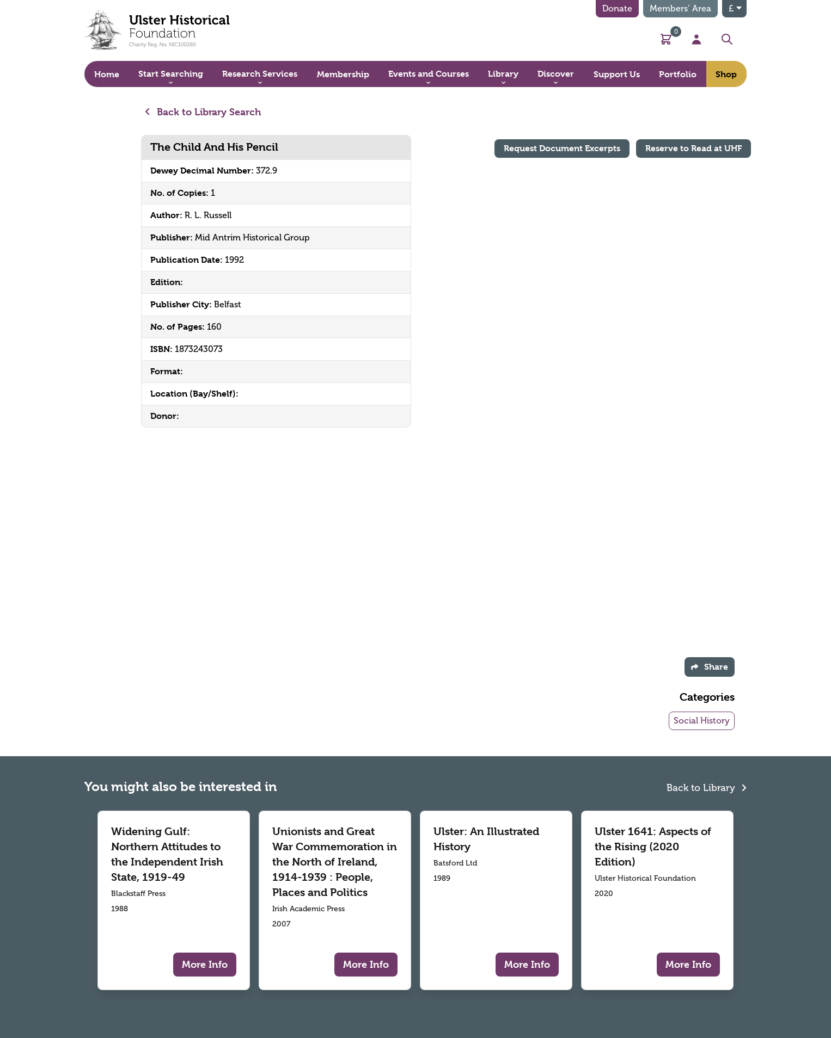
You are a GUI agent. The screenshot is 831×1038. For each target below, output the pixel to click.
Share (709, 667)
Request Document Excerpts (562, 148)
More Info (205, 964)
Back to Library (707, 786)
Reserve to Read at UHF (693, 148)
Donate (617, 8)
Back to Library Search (203, 112)
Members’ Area (680, 8)
